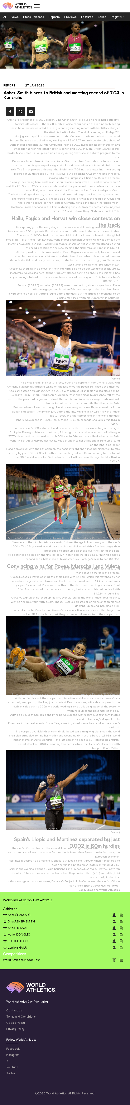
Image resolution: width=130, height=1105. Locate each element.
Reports (54, 17)
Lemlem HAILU (17, 947)
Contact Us (14, 1010)
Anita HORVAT (18, 928)
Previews (70, 17)
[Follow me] (5, 915)
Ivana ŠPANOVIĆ (19, 915)
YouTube (12, 1067)
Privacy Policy (15, 1029)
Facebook (13, 1048)
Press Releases (33, 17)
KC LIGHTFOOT (19, 941)
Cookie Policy (15, 1022)
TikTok (10, 1073)
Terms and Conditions (21, 1016)
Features (87, 17)
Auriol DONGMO (19, 934)
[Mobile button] (37, 6)
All (4, 17)
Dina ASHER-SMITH (21, 921)
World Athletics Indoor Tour (21, 960)
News (15, 17)
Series (102, 17)
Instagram (12, 1055)
